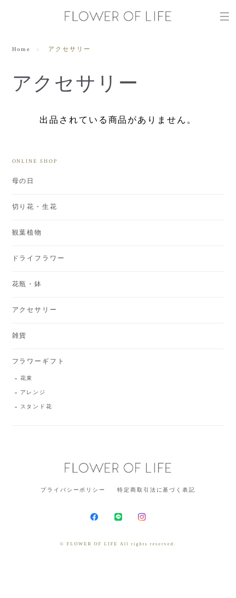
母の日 (23, 181)
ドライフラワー (38, 258)
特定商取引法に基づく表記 (156, 490)
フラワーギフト (38, 361)
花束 (26, 378)
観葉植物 (27, 233)
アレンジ (33, 392)
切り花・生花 (35, 207)
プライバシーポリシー (73, 490)
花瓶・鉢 (27, 284)
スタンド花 (36, 407)
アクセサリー (35, 310)
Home (21, 49)
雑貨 (19, 336)
